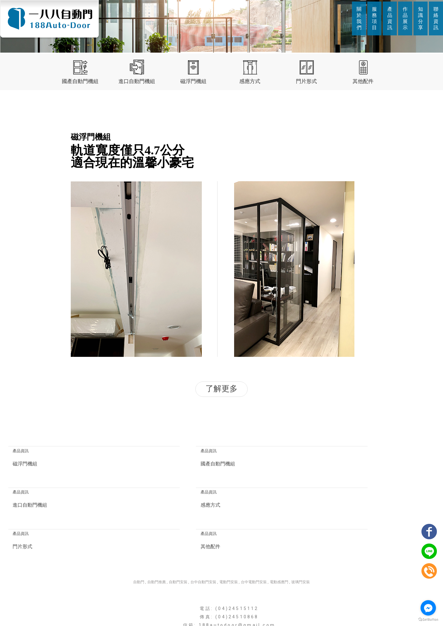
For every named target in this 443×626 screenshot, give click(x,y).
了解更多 (221, 389)
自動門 (138, 541)
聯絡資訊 (435, 18)
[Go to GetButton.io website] (428, 620)
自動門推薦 (156, 541)
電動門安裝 (228, 541)
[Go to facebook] (428, 608)
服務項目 (374, 18)
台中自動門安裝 (203, 541)
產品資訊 (389, 18)
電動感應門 (279, 541)
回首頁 (148, 609)
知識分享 (420, 18)
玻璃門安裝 (300, 541)
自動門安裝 (178, 541)
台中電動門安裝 (254, 541)
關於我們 (359, 18)
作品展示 (405, 18)
